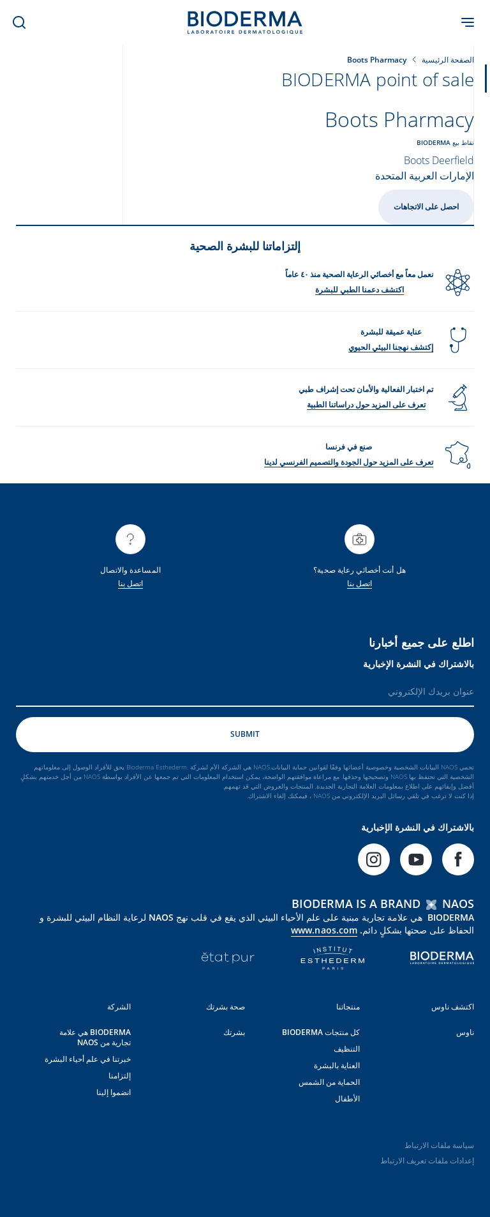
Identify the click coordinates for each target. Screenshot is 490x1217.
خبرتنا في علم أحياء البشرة (88, 1058)
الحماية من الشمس (329, 1081)
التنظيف (347, 1048)
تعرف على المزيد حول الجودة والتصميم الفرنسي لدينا (348, 461)
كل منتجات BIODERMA (321, 1031)
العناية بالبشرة (337, 1064)
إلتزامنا (119, 1075)
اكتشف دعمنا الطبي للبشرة (359, 288)
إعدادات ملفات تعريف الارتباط (427, 1159)
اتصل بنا (360, 583)
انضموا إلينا (113, 1091)
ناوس (465, 1031)
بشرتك (234, 1031)
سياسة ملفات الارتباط (439, 1144)
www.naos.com (324, 929)
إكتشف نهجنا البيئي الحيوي (390, 346)
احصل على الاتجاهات (426, 206)
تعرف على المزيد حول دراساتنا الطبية (366, 403)
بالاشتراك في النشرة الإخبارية (418, 664)
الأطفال (347, 1097)
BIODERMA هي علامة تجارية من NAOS (95, 1036)
